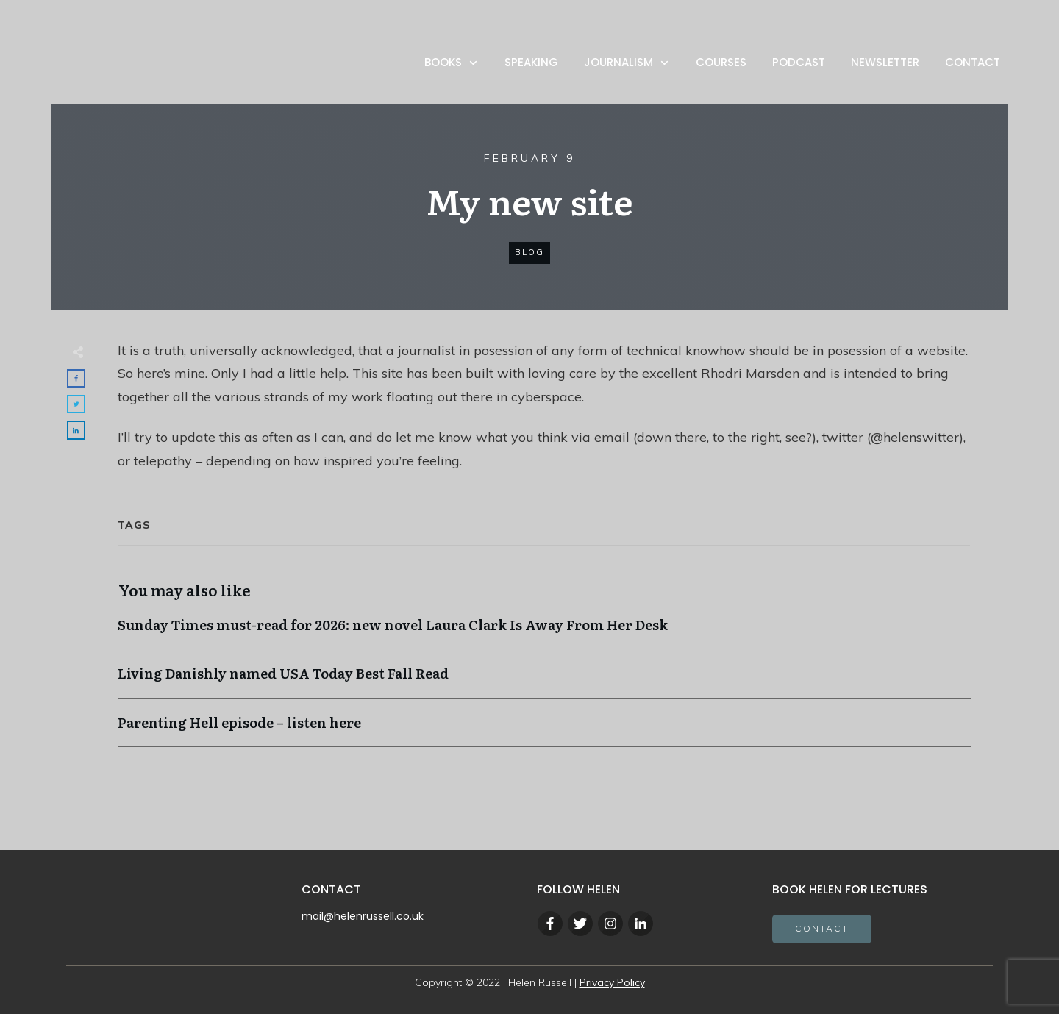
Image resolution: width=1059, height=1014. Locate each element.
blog (529, 253)
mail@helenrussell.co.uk (363, 916)
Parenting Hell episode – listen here (544, 729)
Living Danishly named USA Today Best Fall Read (544, 681)
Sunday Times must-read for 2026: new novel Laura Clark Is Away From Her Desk (544, 632)
